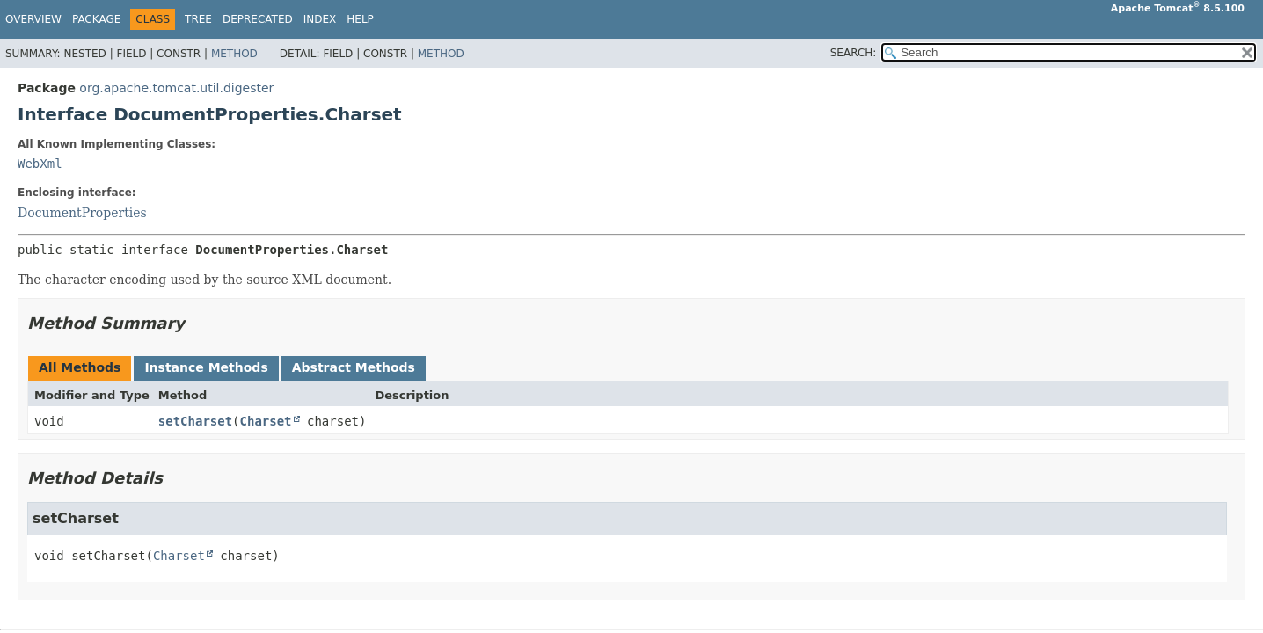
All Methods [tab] (79, 367)
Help (360, 19)
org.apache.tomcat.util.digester (176, 88)
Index (320, 19)
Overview (33, 19)
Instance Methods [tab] (205, 367)
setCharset (195, 421)
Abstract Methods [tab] (353, 367)
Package (96, 19)
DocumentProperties (82, 213)
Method (234, 53)
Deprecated (258, 19)
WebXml (40, 163)
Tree (198, 19)
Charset (266, 421)
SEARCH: (853, 53)
